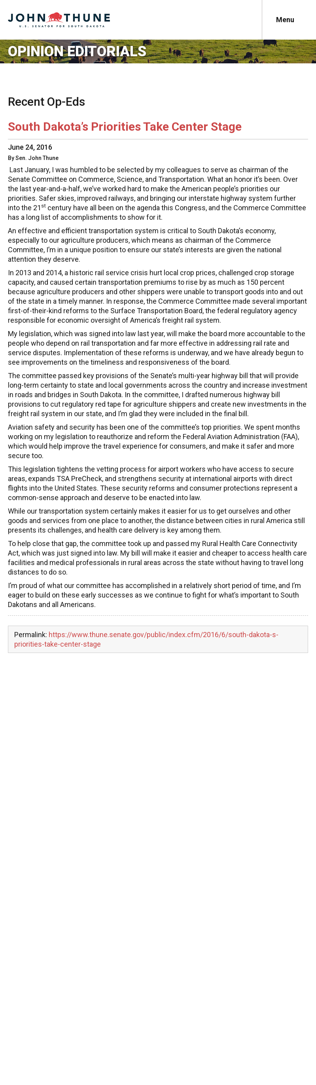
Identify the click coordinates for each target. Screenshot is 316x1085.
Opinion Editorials (77, 51)
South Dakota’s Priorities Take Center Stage (125, 126)
